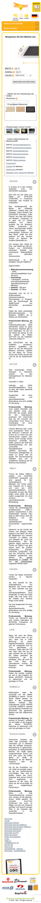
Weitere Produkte (21, 28)
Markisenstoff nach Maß (21, 24)
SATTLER (8, 819)
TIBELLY (7, 841)
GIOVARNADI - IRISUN (13, 849)
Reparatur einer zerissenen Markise (20, 173)
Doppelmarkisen (19, 157)
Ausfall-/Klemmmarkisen (22, 148)
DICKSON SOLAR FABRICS (15, 825)
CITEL (6, 839)
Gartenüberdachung (20, 151)
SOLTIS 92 (8, 847)
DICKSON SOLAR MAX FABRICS (17, 827)
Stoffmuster (11, 170)
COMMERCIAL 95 (11, 843)
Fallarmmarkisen (19, 160)
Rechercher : (12, 98)
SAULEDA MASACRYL (13, 829)
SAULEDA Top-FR (11, 833)
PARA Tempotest (10, 835)
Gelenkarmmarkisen (20, 154)
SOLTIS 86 (8, 845)
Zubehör (9, 166)
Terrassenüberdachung (22, 145)
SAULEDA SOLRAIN (12, 831)
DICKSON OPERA (11, 823)
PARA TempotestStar (12, 837)
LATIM (6, 821)
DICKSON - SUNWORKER (14, 851)
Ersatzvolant (11, 163)
